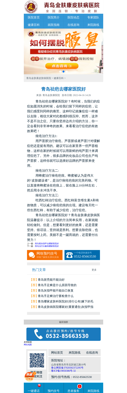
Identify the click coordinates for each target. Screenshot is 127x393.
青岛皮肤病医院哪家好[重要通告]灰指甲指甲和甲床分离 (65, 307)
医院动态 (73, 17)
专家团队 (93, 17)
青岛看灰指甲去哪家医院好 (47, 243)
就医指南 (54, 24)
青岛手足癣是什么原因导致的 (57, 285)
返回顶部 (63, 322)
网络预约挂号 (49, 255)
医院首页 (34, 17)
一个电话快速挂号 (87, 255)
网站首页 (57, 352)
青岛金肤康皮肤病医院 (38, 78)
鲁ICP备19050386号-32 (63, 370)
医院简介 (54, 17)
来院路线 (93, 24)
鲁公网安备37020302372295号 (67, 367)
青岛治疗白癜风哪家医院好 (47, 246)
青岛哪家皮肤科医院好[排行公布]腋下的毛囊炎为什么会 (65, 302)
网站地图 (28, 345)
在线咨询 (73, 24)
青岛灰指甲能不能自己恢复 (56, 290)
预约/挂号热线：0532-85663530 (71, 377)
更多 (94, 269)
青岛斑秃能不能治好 (51, 279)
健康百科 (34, 24)
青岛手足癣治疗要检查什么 (56, 296)
